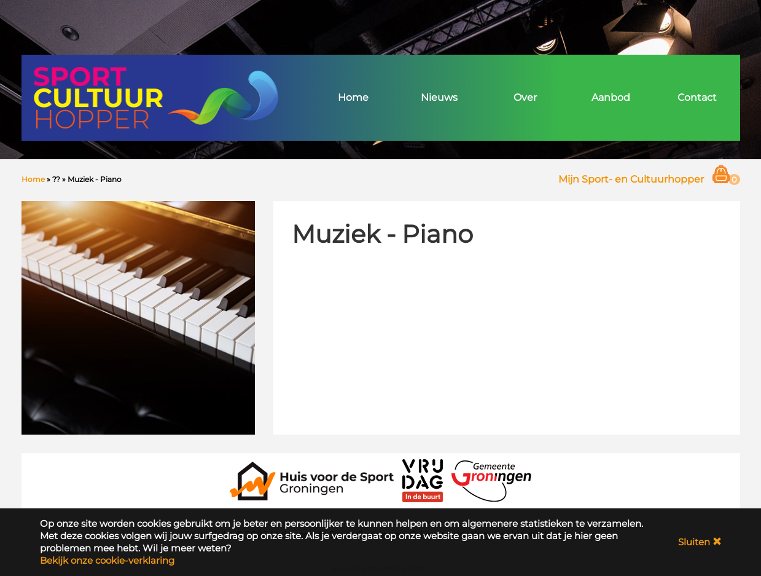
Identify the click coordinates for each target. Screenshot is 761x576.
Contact (697, 97)
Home (353, 97)
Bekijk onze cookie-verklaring (107, 560)
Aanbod (610, 97)
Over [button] (525, 97)
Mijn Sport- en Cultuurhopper (631, 179)
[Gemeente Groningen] (491, 480)
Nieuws (439, 97)
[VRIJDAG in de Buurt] (422, 480)
